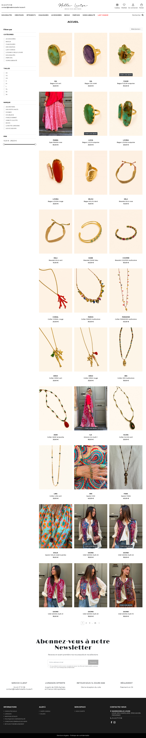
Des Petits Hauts (12, 109)
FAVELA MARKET (11, 117)
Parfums (9, 58)
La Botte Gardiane (13, 125)
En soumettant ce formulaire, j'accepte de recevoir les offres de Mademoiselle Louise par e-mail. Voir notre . (74, 666)
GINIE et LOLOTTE (12, 120)
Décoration (10, 47)
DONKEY (9, 112)
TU (7, 75)
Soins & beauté (11, 60)
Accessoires (11, 39)
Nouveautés (10, 55)
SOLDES (42, 714)
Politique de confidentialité (67, 667)
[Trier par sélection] (136, 29)
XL (7, 89)
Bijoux (8, 41)
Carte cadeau (45, 711)
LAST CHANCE (10, 49)
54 (6, 94)
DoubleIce (10, 115)
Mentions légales (11, 716)
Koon (8, 123)
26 (95, 623)
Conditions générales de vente (16, 721)
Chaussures (10, 44)
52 (6, 91)
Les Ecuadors (11, 128)
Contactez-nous (11, 711)
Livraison (8, 714)
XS (7, 78)
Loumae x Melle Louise (14, 52)
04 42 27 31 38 (117, 718)
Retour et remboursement (14, 724)
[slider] (4, 144)
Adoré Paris (10, 107)
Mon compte (80, 711)
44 (7, 73)
